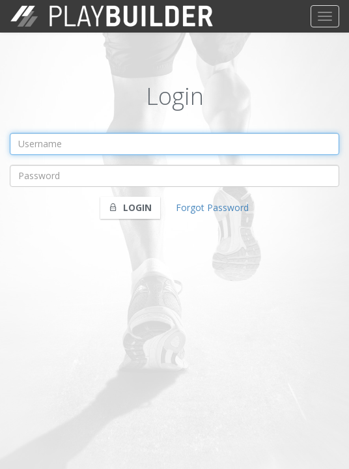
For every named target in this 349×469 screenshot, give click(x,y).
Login (130, 207)
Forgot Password (212, 207)
